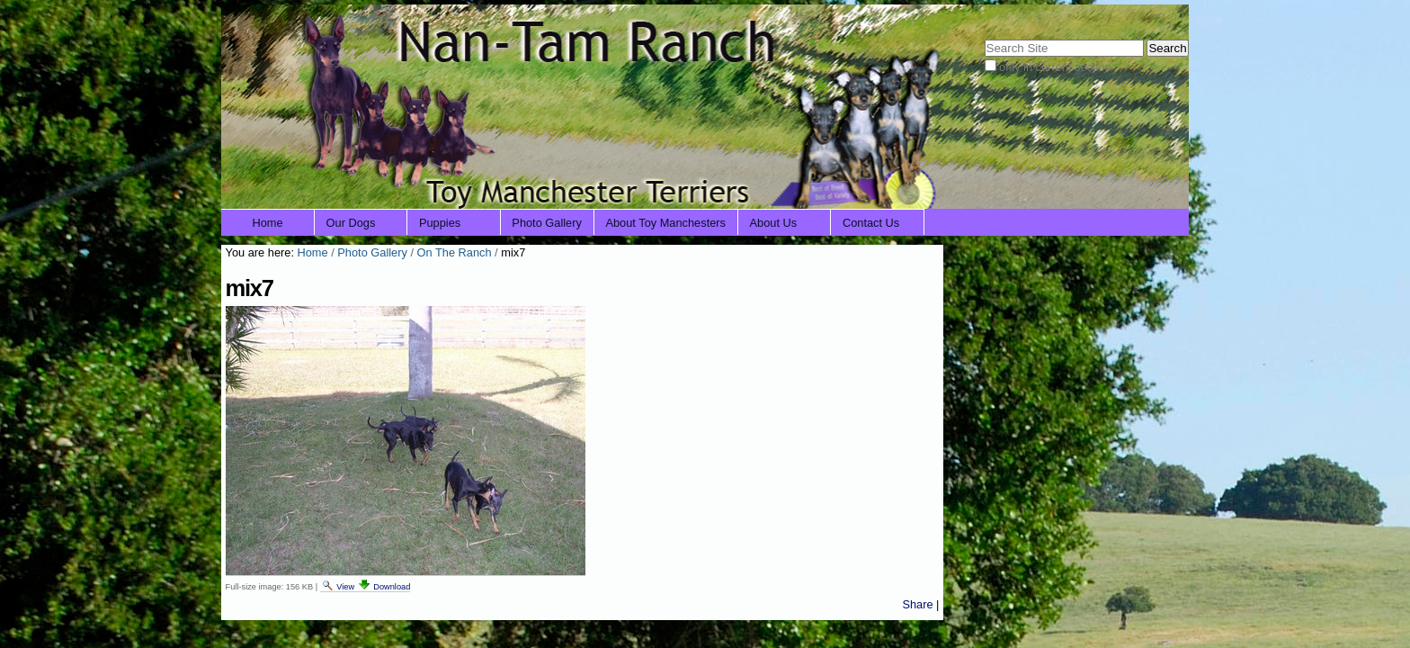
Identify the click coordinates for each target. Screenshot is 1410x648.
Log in (1161, 15)
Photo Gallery (547, 223)
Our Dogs (351, 223)
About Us (774, 223)
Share (917, 604)
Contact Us (871, 223)
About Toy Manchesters (665, 223)
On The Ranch (454, 252)
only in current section (1055, 67)
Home (268, 223)
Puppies (439, 223)
